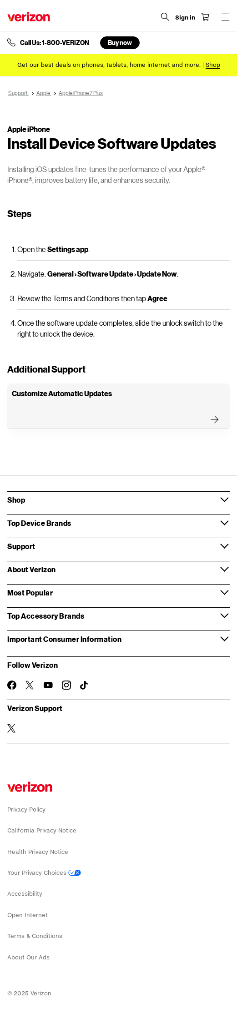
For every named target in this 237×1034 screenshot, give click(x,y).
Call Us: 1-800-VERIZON (54, 43)
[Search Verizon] (165, 17)
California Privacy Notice (41, 830)
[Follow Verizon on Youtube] (48, 685)
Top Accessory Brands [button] (45, 615)
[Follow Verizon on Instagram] (66, 685)
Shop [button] (16, 499)
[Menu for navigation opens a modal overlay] (225, 17)
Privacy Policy (26, 809)
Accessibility (24, 893)
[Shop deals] (213, 64)
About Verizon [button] (31, 569)
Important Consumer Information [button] (64, 639)
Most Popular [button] (30, 592)
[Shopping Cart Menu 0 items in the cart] (205, 17)
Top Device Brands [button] (39, 523)
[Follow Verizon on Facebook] (11, 685)
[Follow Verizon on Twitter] (30, 685)
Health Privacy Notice (37, 851)
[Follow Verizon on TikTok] (84, 685)
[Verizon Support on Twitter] (11, 728)
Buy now (120, 42)
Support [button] (21, 546)
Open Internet (27, 915)
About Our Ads (28, 957)
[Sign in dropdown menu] (185, 17)
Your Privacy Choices (44, 872)
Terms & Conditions (34, 936)
